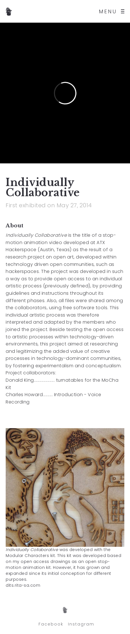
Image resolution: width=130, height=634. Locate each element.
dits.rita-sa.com (23, 585)
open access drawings (46, 561)
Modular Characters (27, 555)
